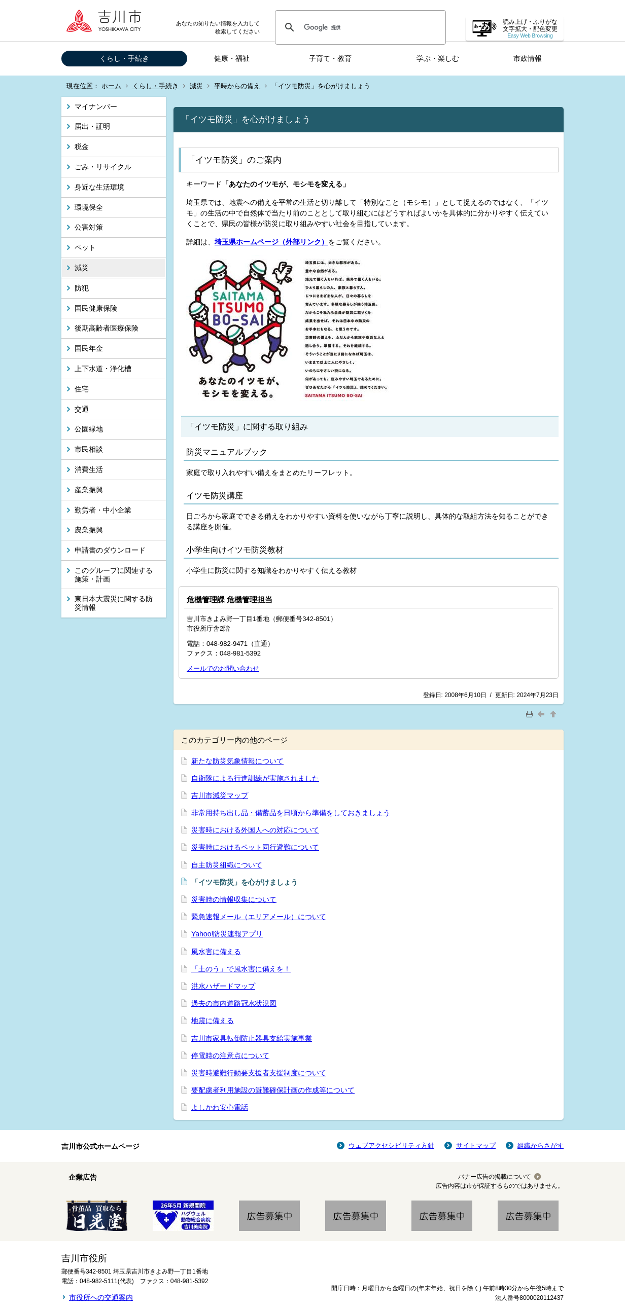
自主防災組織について (226, 865)
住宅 (82, 389)
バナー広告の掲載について (494, 1176)
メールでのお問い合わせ (223, 668)
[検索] (359, 27)
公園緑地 (89, 429)
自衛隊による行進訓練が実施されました (255, 778)
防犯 (82, 288)
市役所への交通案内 (101, 1297)
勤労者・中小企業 (103, 510)
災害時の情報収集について (233, 899)
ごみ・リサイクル (103, 167)
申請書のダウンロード (110, 550)
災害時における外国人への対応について (255, 830)
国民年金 (89, 348)
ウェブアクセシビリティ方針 (391, 1145)
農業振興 (89, 530)
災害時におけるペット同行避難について (255, 847)
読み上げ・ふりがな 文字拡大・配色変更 (530, 28)
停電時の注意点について (230, 1055)
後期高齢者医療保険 (106, 328)
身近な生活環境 (99, 187)
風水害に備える (216, 952)
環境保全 (89, 207)
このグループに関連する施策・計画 (114, 574)
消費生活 (89, 469)
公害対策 (89, 227)
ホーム (111, 86)
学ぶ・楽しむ (437, 58)
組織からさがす (540, 1145)
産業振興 (89, 490)
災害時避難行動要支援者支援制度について (258, 1073)
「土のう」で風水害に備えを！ (241, 969)
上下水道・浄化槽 (103, 369)
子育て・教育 (330, 58)
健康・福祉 (232, 58)
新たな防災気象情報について (237, 761)
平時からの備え (237, 86)
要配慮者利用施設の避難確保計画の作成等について (273, 1090)
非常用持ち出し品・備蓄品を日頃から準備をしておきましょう (290, 813)
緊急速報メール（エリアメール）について (258, 917)
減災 (196, 86)
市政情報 (527, 58)
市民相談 (89, 449)
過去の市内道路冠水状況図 (233, 1003)
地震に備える (212, 1020)
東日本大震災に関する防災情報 (114, 603)
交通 (82, 409)
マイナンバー (96, 106)
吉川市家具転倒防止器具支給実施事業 (251, 1038)
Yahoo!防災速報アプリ (227, 934)
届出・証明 (92, 126)
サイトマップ (476, 1145)
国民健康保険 (96, 308)
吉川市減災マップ (219, 795)
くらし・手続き (124, 58)
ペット (85, 247)
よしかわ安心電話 (219, 1107)
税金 (82, 146)
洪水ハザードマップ (223, 986)
